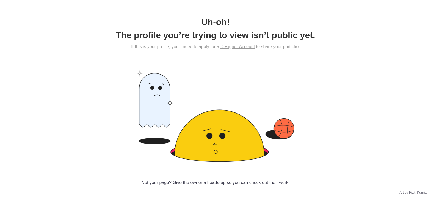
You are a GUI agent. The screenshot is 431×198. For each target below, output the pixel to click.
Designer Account (237, 46)
